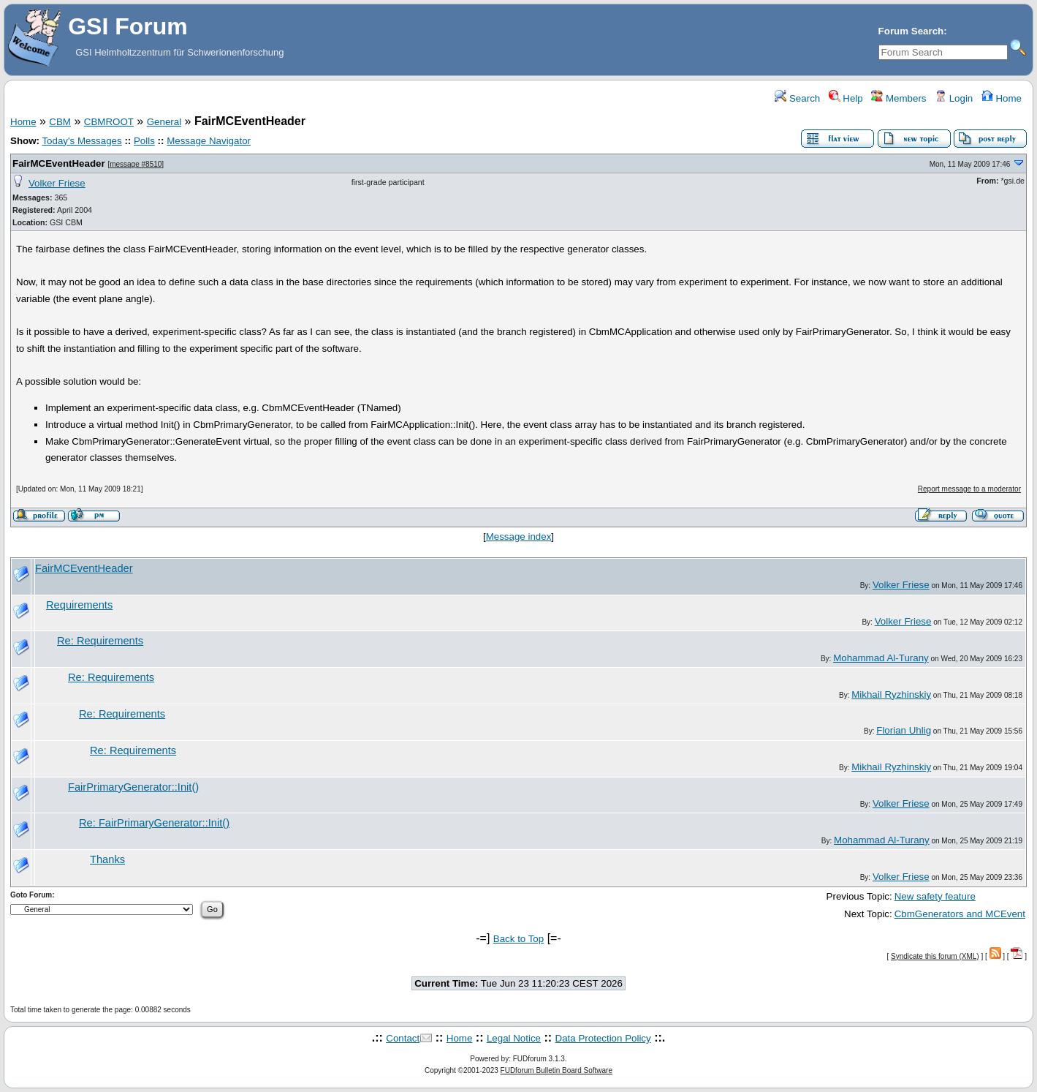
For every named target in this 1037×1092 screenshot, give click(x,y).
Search (797, 98)
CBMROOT (109, 121)
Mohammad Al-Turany (881, 657)
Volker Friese (57, 183)
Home (1001, 98)
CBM (60, 121)
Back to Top (518, 938)
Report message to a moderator (969, 489)
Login (954, 98)
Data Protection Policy (603, 1038)
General (164, 121)
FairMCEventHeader (58, 163)
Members (898, 98)
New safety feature (935, 896)
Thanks (107, 859)
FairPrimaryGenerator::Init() (133, 787)
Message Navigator (209, 140)
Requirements (79, 605)
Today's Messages (81, 140)
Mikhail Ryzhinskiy (891, 694)
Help (846, 98)
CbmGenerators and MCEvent (959, 913)
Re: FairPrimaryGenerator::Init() (154, 823)
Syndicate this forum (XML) (935, 956)
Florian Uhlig (903, 730)
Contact (402, 1038)
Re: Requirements (100, 641)
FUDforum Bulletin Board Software (556, 1070)
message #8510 (136, 164)
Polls (144, 140)
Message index (519, 536)
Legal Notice (514, 1038)
